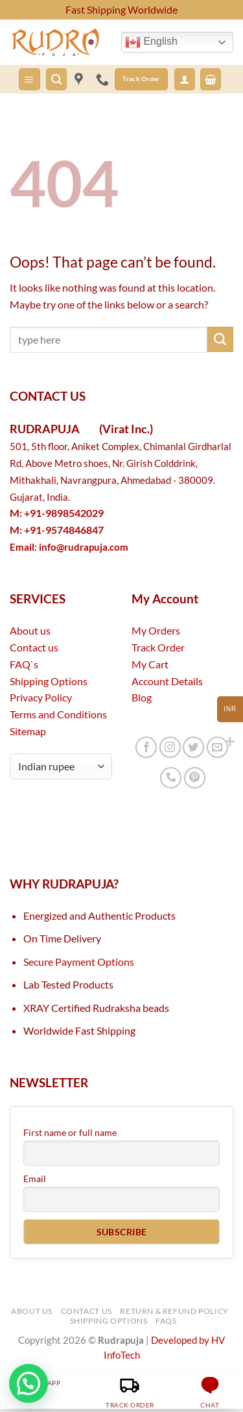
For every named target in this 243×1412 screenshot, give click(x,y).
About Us (31, 1311)
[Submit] (220, 340)
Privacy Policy (41, 697)
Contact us (34, 647)
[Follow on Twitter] (193, 747)
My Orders (156, 630)
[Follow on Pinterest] (194, 777)
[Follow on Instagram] (170, 747)
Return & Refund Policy (174, 1311)
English (151, 42)
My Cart (150, 664)
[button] (29, 79)
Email (34, 1178)
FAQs (166, 1321)
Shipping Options (48, 681)
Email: (69, 547)
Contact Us (86, 1311)
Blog (142, 697)
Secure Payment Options (78, 961)
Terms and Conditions (58, 714)
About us (30, 630)
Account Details (167, 681)
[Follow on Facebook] (146, 747)
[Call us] (170, 777)
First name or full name (70, 1132)
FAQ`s (24, 664)
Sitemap (28, 731)
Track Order (158, 647)
